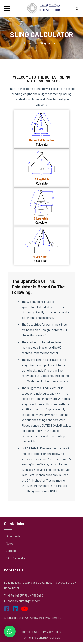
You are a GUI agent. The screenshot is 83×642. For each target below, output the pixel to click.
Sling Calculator (16, 558)
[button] (10, 631)
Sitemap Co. (56, 617)
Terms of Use (30, 631)
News (10, 543)
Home (27, 43)
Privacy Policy (52, 631)
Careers (11, 550)
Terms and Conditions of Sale (41, 637)
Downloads (13, 536)
